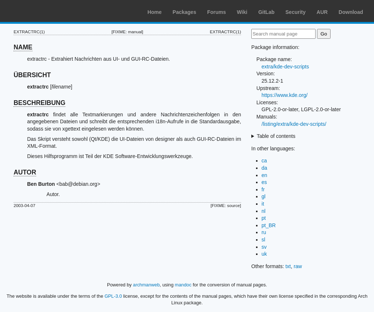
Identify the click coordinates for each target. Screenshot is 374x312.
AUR (322, 12)
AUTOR (25, 172)
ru (264, 232)
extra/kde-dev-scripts (285, 66)
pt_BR (269, 225)
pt (264, 218)
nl (264, 211)
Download (351, 12)
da (264, 168)
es (264, 182)
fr (263, 189)
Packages (184, 12)
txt (288, 266)
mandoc (183, 284)
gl (264, 196)
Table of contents (276, 136)
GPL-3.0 (113, 296)
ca (264, 160)
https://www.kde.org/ (285, 95)
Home (155, 12)
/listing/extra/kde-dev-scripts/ (294, 124)
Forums (216, 12)
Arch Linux (40, 11)
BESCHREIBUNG (39, 102)
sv (264, 247)
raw (298, 266)
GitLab (266, 12)
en (264, 175)
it (263, 204)
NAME (23, 47)
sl (263, 240)
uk (264, 254)
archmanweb (146, 284)
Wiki (242, 12)
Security (296, 12)
